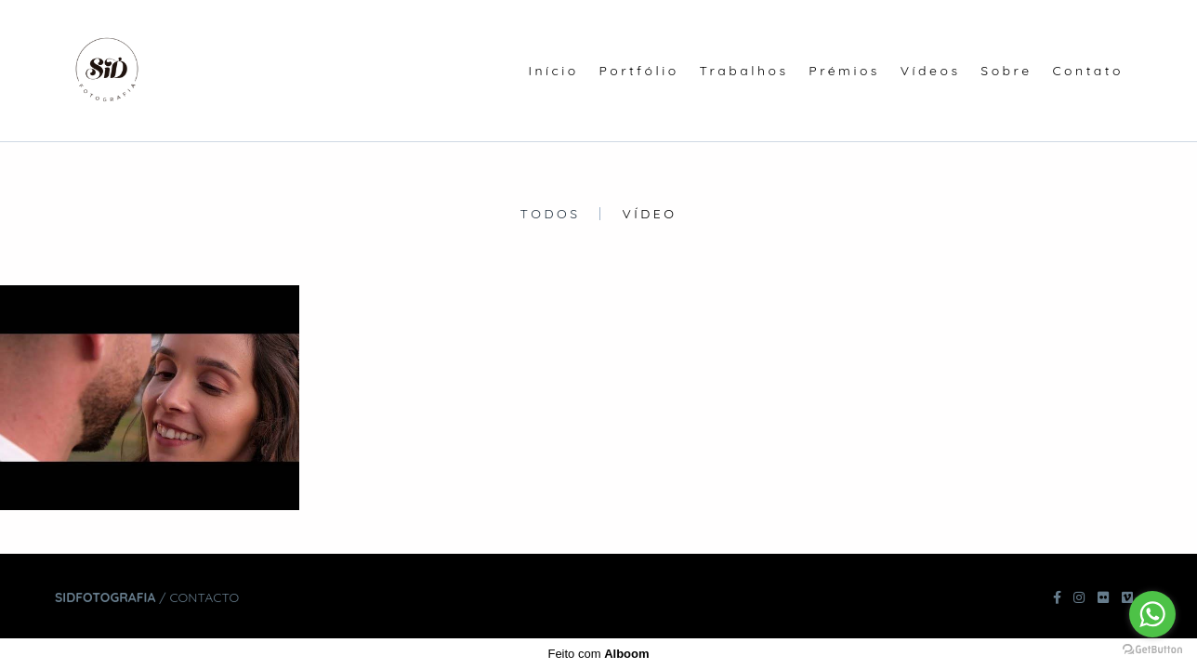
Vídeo (649, 213)
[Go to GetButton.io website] (1152, 650)
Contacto (204, 597)
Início (553, 70)
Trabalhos (743, 70)
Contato (1088, 70)
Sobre (1006, 70)
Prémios (844, 70)
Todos (550, 213)
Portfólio (639, 70)
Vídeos (931, 70)
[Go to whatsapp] (1152, 614)
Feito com (598, 654)
